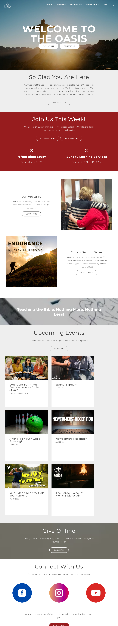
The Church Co (59, 621)
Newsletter (65, 617)
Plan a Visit (48, 46)
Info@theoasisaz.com (17, 592)
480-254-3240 (45, 592)
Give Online (100, 592)
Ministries (61, 5)
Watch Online (92, 5)
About (49, 5)
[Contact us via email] (17, 583)
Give (105, 5)
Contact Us (69, 46)
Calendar (58, 617)
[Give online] (100, 583)
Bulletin (52, 617)
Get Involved (76, 5)
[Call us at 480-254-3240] (45, 583)
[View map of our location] (73, 583)
